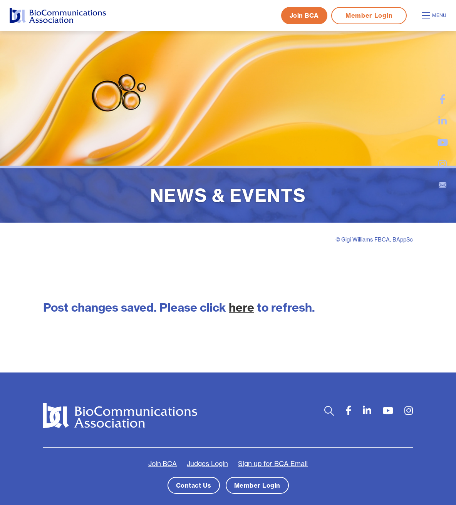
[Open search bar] (329, 410)
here (241, 307)
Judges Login (207, 463)
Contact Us (193, 485)
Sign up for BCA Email (273, 463)
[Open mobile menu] (435, 15)
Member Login (368, 15)
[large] (442, 99)
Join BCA (304, 15)
